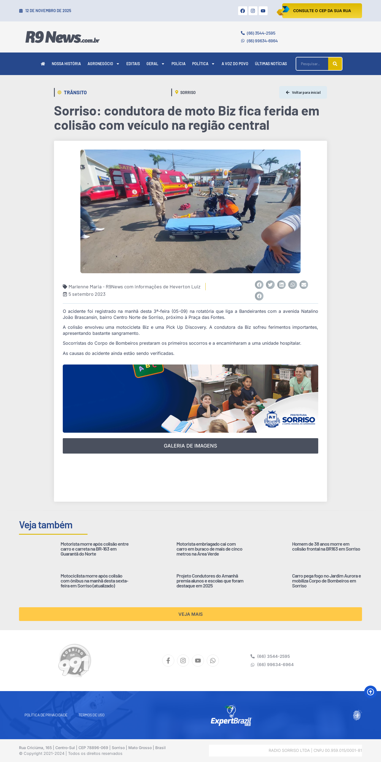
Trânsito (75, 92)
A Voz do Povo (235, 63)
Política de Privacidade (46, 715)
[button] (259, 284)
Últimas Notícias (271, 63)
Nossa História (66, 63)
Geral (155, 63)
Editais (133, 63)
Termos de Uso (91, 715)
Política (203, 63)
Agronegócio (104, 63)
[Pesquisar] (335, 63)
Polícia (179, 63)
